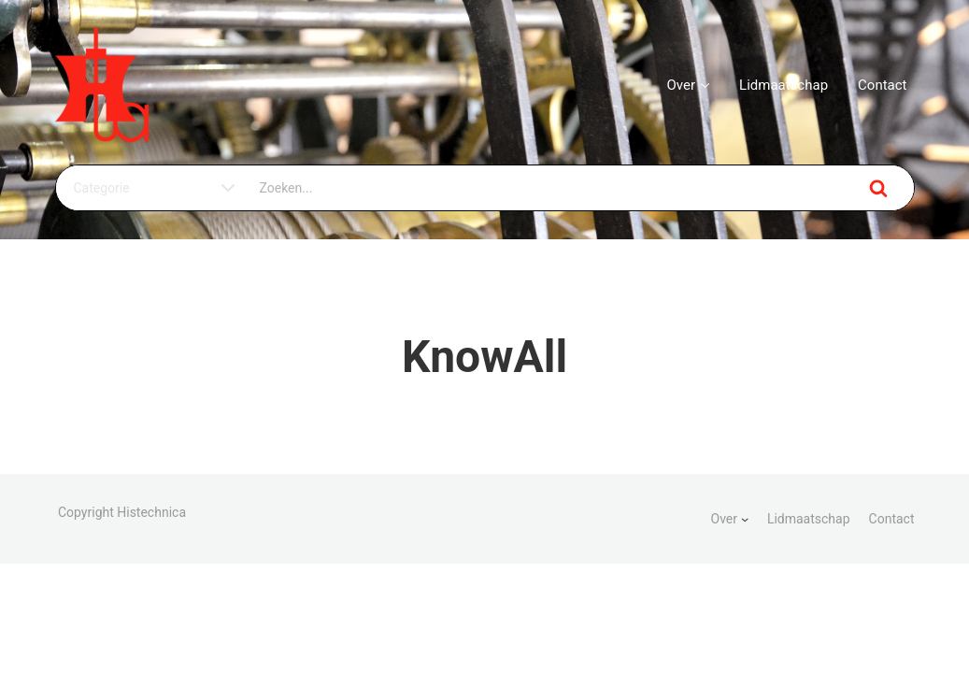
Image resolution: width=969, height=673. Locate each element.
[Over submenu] (744, 519)
